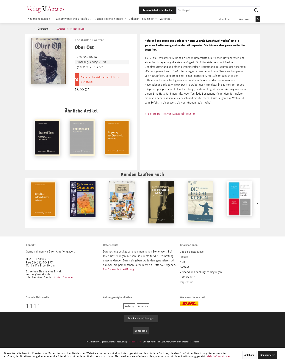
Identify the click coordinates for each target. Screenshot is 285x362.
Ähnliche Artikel (81, 111)
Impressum (186, 282)
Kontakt (184, 267)
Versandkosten (135, 342)
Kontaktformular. (63, 277)
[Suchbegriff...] (218, 10)
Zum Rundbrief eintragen (141, 318)
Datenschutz (187, 277)
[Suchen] (256, 10)
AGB (182, 261)
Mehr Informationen (219, 356)
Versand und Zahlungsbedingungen (201, 272)
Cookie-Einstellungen (192, 251)
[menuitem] (194, 10)
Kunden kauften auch (142, 174)
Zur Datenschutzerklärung (118, 269)
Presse (184, 256)
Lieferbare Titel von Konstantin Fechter (170, 113)
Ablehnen (249, 354)
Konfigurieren (267, 354)
